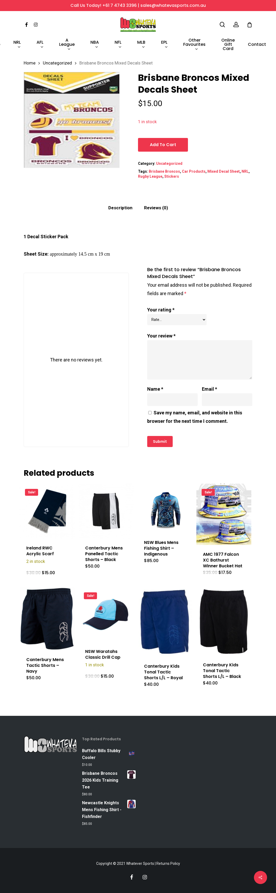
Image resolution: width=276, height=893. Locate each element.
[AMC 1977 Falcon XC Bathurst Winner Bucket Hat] (223, 514)
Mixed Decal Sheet (223, 171)
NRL (245, 171)
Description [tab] (120, 207)
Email (209, 389)
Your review (161, 336)
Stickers (171, 176)
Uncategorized (57, 63)
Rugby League (150, 176)
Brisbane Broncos (164, 171)
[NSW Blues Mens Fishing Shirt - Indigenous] (164, 508)
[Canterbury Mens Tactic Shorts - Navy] (47, 618)
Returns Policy (168, 863)
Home (29, 63)
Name (155, 389)
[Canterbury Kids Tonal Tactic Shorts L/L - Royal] (164, 622)
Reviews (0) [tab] (156, 207)
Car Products (194, 171)
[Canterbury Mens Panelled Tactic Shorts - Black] (106, 511)
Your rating (161, 309)
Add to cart (163, 145)
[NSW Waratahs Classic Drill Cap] (106, 614)
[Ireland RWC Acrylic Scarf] (47, 511)
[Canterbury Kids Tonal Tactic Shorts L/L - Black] (223, 621)
